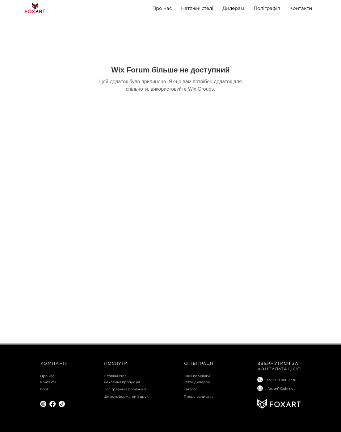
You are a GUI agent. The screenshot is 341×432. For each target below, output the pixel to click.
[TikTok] (62, 404)
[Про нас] (64, 376)
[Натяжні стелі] (128, 376)
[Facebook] (52, 404)
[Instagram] (43, 404)
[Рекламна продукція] (128, 382)
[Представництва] (208, 396)
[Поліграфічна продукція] (128, 389)
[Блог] (64, 389)
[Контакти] (64, 382)
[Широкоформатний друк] (128, 396)
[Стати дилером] (208, 382)
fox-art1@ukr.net (281, 388)
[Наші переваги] (208, 376)
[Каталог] (208, 389)
